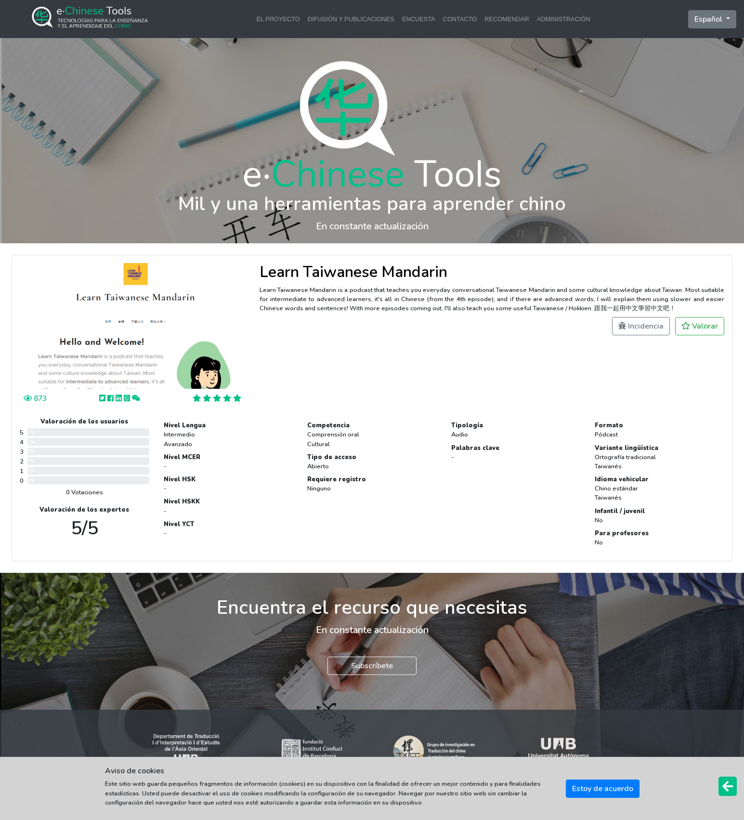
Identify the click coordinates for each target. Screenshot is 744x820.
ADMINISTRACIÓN (563, 19)
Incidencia (641, 326)
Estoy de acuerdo (602, 788)
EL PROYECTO (278, 19)
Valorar (699, 326)
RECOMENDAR (506, 19)
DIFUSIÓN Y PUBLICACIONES (351, 19)
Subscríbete (372, 666)
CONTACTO (460, 19)
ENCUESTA (418, 19)
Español (709, 19)
